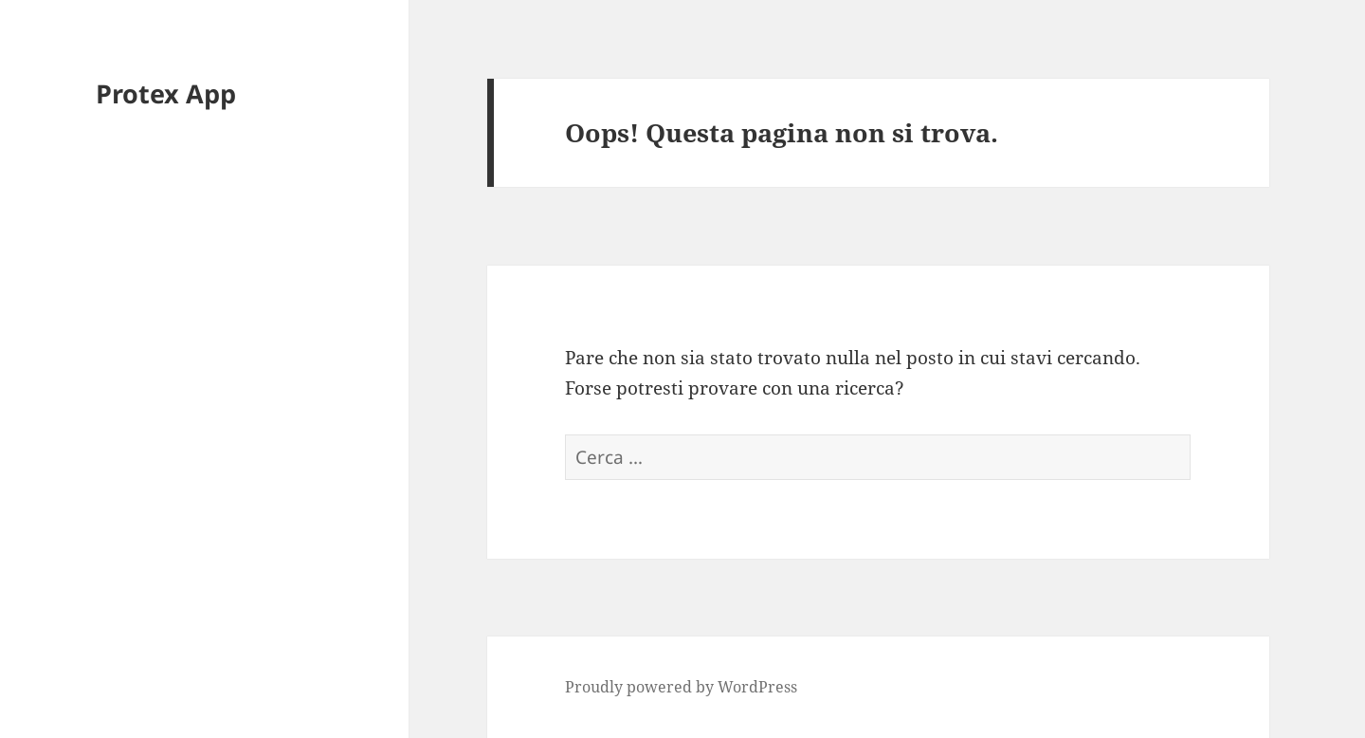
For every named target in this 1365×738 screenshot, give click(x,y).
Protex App (166, 93)
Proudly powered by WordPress (681, 686)
